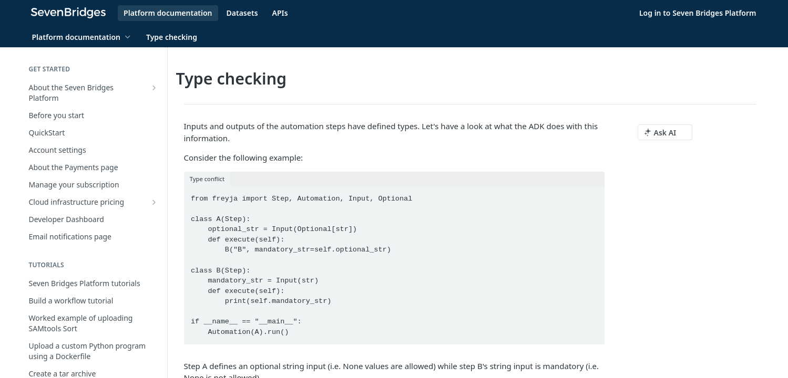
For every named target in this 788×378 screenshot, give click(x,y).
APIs (280, 13)
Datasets (242, 13)
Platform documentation (168, 13)
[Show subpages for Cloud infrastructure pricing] (154, 202)
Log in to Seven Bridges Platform (697, 13)
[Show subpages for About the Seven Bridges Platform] (154, 87)
